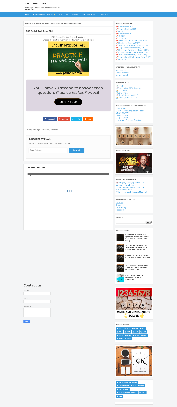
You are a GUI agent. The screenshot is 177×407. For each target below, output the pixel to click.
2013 (128, 328)
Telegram (120, 205)
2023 (145, 335)
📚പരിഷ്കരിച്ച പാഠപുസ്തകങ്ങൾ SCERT (131, 183)
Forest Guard (124, 386)
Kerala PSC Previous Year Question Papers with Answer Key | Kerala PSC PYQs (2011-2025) (137, 238)
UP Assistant (54, 130)
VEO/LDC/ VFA (122, 113)
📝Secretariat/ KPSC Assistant (129, 88)
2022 (137, 335)
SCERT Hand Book (124, 190)
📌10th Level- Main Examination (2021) (132, 52)
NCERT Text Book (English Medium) (131, 192)
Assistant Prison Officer (128, 382)
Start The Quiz (68, 101)
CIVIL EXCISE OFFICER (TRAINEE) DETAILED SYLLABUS (134, 277)
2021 (129, 335)
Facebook (50, 119)
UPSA (143, 392)
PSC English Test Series (41, 130)
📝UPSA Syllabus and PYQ (127, 97)
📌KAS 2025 (121, 31)
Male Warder (124, 389)
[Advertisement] (68, 257)
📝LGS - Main (121, 90)
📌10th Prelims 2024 (125, 34)
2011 (120, 328)
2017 (128, 332)
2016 (120, 332)
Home (27, 14)
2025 (129, 339)
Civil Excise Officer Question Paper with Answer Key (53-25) (137, 256)
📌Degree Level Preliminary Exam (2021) (133, 57)
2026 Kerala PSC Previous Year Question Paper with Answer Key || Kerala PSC (136, 247)
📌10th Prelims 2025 (124, 27)
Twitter (76, 119)
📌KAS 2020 (121, 59)
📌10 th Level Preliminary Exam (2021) (132, 50)
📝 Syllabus (120, 86)
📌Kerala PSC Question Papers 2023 (131, 41)
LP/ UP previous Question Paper (130, 111)
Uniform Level (122, 115)
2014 (136, 328)
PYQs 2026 (104, 14)
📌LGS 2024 (121, 38)
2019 (144, 332)
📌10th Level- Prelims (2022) (128, 43)
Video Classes (64, 14)
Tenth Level (121, 70)
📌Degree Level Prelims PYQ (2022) (131, 48)
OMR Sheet (121, 108)
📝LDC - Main (122, 93)
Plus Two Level (122, 73)
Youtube (119, 203)
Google (63, 119)
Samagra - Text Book (125, 185)
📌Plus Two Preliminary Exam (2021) (131, 55)
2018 (136, 332)
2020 (121, 335)
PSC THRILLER (35, 3)
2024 (121, 339)
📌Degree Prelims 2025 (126, 29)
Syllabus (75, 14)
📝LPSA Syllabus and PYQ (127, 95)
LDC (134, 386)
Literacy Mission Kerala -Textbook (130, 187)
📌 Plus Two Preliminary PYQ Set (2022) (133, 45)
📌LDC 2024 (121, 36)
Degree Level (122, 75)
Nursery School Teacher (128, 392)
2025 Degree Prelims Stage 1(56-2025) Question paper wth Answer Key (136, 267)
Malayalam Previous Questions (129, 120)
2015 (143, 328)
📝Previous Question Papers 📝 (44, 14)
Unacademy (121, 207)
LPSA (142, 386)
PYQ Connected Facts (89, 14)
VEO (120, 396)
